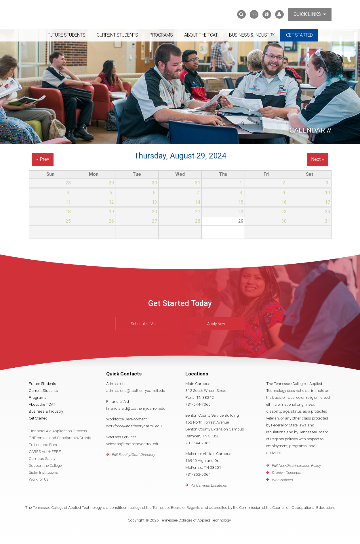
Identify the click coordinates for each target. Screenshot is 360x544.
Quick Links (310, 14)
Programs (161, 35)
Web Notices (282, 479)
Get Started (299, 35)
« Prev (42, 159)
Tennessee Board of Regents (176, 507)
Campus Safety (42, 458)
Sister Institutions (43, 472)
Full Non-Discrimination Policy (296, 465)
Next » (317, 159)
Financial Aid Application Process (58, 430)
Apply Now (216, 323)
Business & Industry (252, 35)
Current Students (117, 35)
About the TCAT (201, 35)
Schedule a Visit (144, 323)
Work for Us (39, 479)
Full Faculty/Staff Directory (133, 454)
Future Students (66, 35)
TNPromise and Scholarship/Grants (60, 437)
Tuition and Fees (43, 444)
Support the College (45, 465)
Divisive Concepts (286, 472)
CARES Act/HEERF (45, 451)
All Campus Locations (209, 485)
